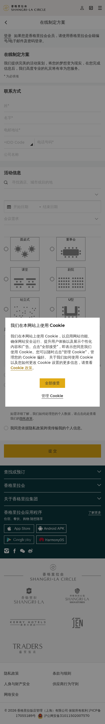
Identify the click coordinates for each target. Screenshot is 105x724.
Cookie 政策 (21, 367)
